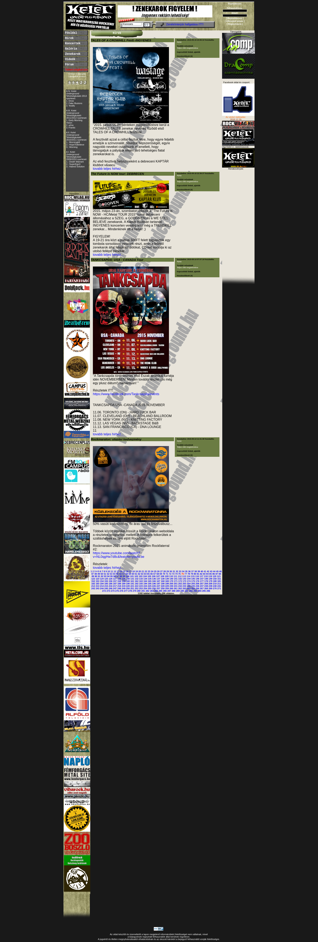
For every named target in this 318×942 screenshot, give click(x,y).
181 (219, 581)
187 (115, 583)
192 (136, 583)
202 (180, 583)
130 (128, 578)
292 (191, 591)
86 (213, 574)
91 (99, 576)
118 (206, 576)
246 (110, 588)
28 (164, 571)
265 (193, 588)
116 (197, 576)
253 (141, 588)
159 (123, 581)
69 (161, 574)
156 (110, 581)
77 (185, 574)
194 (145, 583)
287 (169, 591)
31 (174, 571)
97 (117, 576)
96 (114, 576)
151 (219, 578)
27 (161, 571)
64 (145, 574)
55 (117, 574)
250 (128, 588)
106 (154, 576)
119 (210, 576)
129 (123, 578)
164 (145, 581)
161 (132, 581)
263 (184, 588)
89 (93, 576)
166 (154, 581)
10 (108, 571)
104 (145, 576)
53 (111, 574)
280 (139, 591)
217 (115, 586)
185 (106, 583)
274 (113, 591)
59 (130, 574)
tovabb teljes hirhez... (108, 168)
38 (195, 571)
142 (180, 578)
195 (149, 583)
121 (219, 576)
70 (164, 574)
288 (173, 591)
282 (147, 591)
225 (149, 586)
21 (143, 571)
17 (130, 571)
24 (152, 571)
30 (171, 571)
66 (151, 574)
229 (167, 586)
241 (219, 586)
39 (199, 571)
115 (192, 576)
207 (202, 583)
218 (119, 586)
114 (188, 576)
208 (206, 583)
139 (167, 578)
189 (123, 583)
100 (127, 576)
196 (154, 583)
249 (123, 588)
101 (132, 576)
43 (211, 571)
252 (136, 588)
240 (215, 586)
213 (97, 586)
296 (208, 591)
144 (188, 578)
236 (197, 586)
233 (184, 586)
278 (130, 591)
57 (123, 574)
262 (180, 588)
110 (171, 576)
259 (167, 588)
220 (128, 586)
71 (167, 574)
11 (112, 571)
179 (210, 581)
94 (108, 576)
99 (124, 576)
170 (171, 581)
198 (162, 583)
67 (154, 574)
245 (106, 588)
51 (105, 574)
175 (193, 581)
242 (93, 588)
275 (117, 591)
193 (141, 583)
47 (92, 574)
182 (93, 583)
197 (158, 583)
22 (146, 571)
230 (171, 586)
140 (171, 578)
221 (132, 586)
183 (97, 583)
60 (133, 574)
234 (188, 586)
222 (136, 586)
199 (167, 583)
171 (175, 581)
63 (142, 574)
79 (192, 574)
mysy (179, 42)
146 (197, 578)
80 (195, 574)
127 (115, 578)
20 (140, 571)
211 (219, 583)
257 (158, 588)
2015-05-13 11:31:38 (195, 439)
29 (168, 571)
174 (188, 581)
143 (184, 578)
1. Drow (70, 101)
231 (175, 586)
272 (104, 591)
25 (155, 571)
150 (215, 578)
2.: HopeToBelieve (75, 144)
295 (204, 591)
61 (136, 574)
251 (132, 588)
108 (162, 576)
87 (216, 574)
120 (214, 576)
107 (158, 576)
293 (195, 591)
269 (210, 588)
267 (202, 588)
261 (175, 588)
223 (141, 586)
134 (145, 578)
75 (179, 574)
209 (210, 583)
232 (180, 586)
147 (202, 578)
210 (215, 583)
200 (171, 583)
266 (197, 588)
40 (202, 571)
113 (184, 576)
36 (189, 571)
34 (183, 571)
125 (106, 578)
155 (106, 581)
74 (176, 574)
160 (128, 581)
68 (158, 574)
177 (202, 581)
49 (99, 574)
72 (170, 574)
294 (199, 591)
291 (186, 591)
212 (93, 586)
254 (145, 588)
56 (120, 574)
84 (207, 574)
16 (127, 571)
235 (193, 586)
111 (175, 576)
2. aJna (69, 125)
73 (173, 574)
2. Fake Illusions (74, 103)
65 (148, 574)
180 (215, 581)
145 (193, 578)
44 (214, 571)
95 (111, 576)
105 (149, 576)
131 (132, 578)
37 (192, 571)
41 (205, 571)
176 (197, 581)
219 (123, 586)
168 (162, 581)
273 (108, 591)
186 (110, 583)
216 (110, 586)
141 (175, 578)
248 (119, 588)
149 (210, 578)
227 (158, 586)
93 (105, 576)
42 (208, 571)
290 (182, 591)
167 (158, 581)
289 (178, 591)
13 (118, 571)
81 (198, 574)
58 (126, 574)
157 (115, 581)
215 (106, 586)
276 (121, 591)
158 (119, 581)
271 (219, 588)
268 (206, 588)
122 (93, 578)
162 (136, 581)
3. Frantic (70, 127)
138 (162, 578)
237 (202, 586)
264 (188, 588)
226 (154, 586)
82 (201, 574)
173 (184, 581)
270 (215, 588)
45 (217, 571)
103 (140, 576)
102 (136, 576)
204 (188, 583)
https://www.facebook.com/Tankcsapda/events (126, 394)
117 (201, 576)
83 (204, 574)
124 (102, 578)
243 (97, 588)
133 (141, 578)
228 (162, 586)
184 (102, 583)
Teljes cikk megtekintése (187, 48)
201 (175, 583)
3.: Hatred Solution (75, 166)
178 (206, 581)
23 (149, 571)
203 (184, 583)
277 (126, 591)
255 (149, 588)
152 (93, 581)
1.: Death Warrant (75, 161)
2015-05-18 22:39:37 (195, 173)
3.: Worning (71, 147)
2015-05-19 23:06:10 (195, 40)
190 (128, 583)
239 (210, 586)
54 (114, 574)
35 (186, 571)
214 (102, 586)
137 (158, 578)
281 (143, 591)
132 (136, 578)
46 (220, 571)
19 (136, 571)
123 (97, 578)
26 (158, 571)
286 (165, 591)
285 (160, 591)
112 (180, 576)
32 (177, 571)
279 (134, 591)
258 (162, 588)
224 (145, 586)
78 (189, 574)
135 (149, 578)
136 (154, 578)
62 (139, 574)
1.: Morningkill (73, 142)
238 (206, 586)
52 (108, 574)
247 (115, 588)
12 (115, 571)
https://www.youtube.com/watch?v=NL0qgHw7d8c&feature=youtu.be (118, 554)
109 (167, 576)
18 (133, 571)
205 (193, 583)
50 (102, 574)
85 (210, 574)
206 (197, 583)
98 (120, 576)
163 (141, 581)
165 (149, 581)
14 (121, 571)
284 (156, 591)
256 (154, 588)
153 (97, 581)
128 (119, 578)
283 (152, 591)
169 (167, 581)
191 (132, 583)
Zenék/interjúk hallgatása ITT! (184, 24)
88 (220, 574)
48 (95, 574)
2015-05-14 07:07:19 (195, 259)
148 (206, 578)
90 (96, 576)
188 (119, 583)
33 (180, 571)
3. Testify (70, 105)
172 (180, 581)
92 (102, 576)
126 (110, 578)
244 (102, 588)
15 (124, 571)
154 (102, 581)
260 (171, 588)
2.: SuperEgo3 (73, 164)
